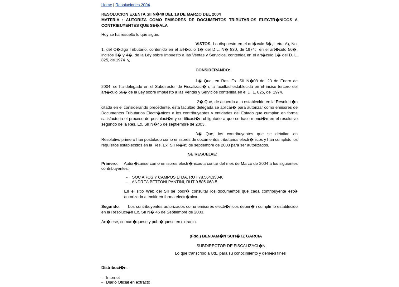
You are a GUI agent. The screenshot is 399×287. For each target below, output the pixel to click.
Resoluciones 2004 (132, 4)
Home (106, 4)
